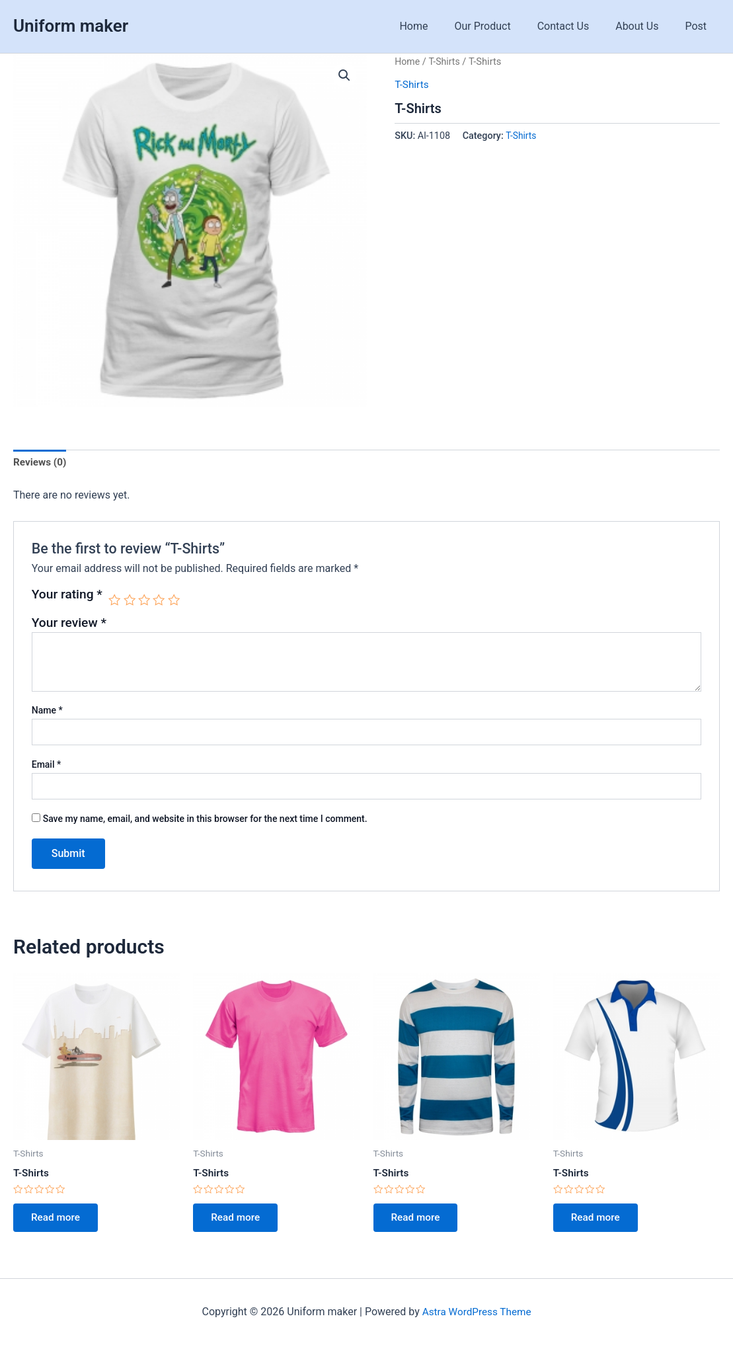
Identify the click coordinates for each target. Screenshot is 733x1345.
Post (698, 26)
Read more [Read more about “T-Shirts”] (58, 1220)
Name (47, 711)
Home (437, 26)
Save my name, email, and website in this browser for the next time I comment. (205, 820)
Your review (69, 624)
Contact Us (577, 26)
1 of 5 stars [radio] (114, 600)
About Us (644, 26)
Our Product (501, 26)
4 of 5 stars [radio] (161, 600)
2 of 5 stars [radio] (130, 600)
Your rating (67, 595)
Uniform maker (70, 26)
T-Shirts (446, 61)
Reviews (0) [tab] (41, 463)
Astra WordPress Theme (476, 1311)
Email (46, 765)
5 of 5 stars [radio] (176, 600)
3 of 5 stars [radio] (145, 600)
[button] (344, 76)
